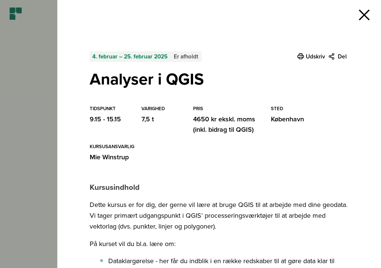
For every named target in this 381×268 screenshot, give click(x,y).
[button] (364, 15)
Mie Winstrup (109, 157)
